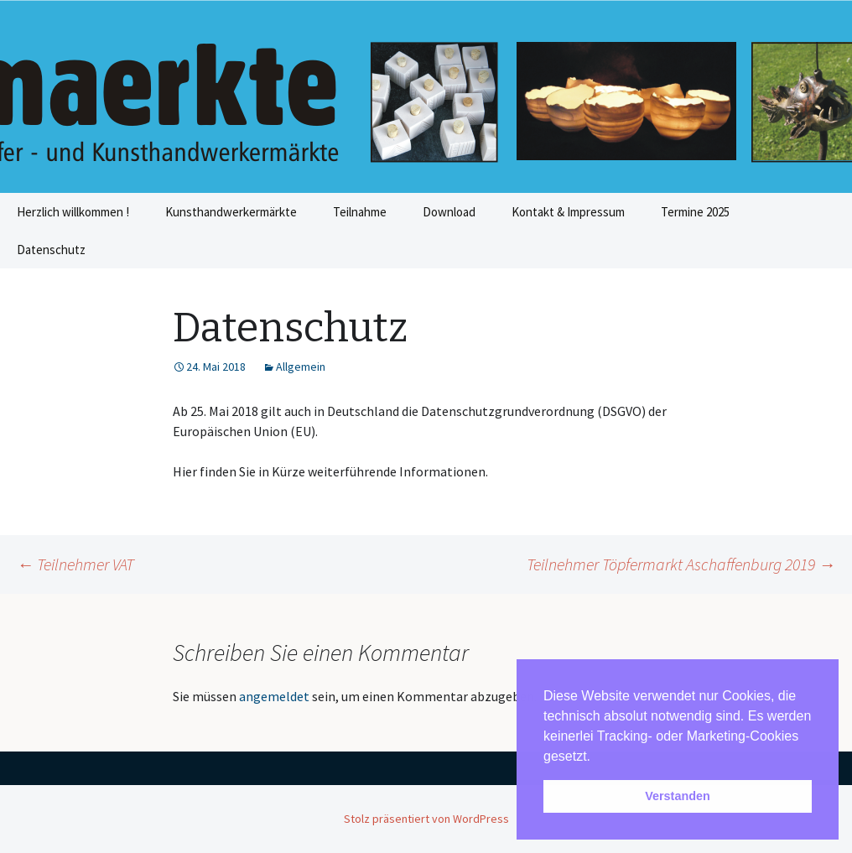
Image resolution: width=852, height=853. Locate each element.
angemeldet (274, 696)
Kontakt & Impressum (568, 212)
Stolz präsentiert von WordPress (426, 818)
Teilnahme (360, 212)
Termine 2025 (695, 212)
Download (449, 212)
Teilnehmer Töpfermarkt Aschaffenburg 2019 (681, 564)
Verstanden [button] (677, 796)
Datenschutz (51, 249)
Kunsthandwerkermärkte (231, 212)
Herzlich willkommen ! (73, 212)
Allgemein (300, 366)
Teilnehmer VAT (75, 564)
